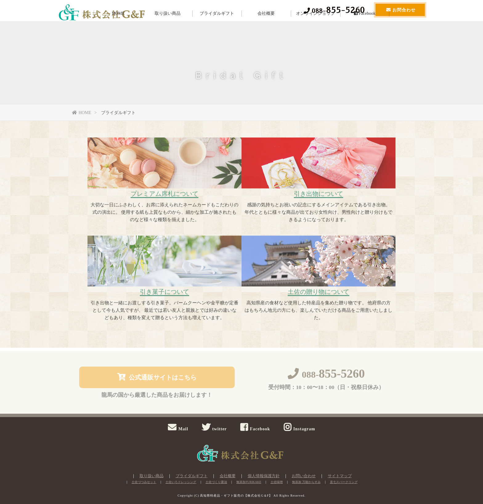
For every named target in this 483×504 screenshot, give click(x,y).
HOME (118, 32)
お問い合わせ (304, 475)
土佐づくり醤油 (216, 482)
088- (326, 376)
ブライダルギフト (217, 32)
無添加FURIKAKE (248, 482)
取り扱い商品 (168, 32)
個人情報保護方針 (264, 475)
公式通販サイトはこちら (157, 378)
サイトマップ (340, 475)
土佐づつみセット (144, 482)
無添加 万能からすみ (306, 482)
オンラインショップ (315, 32)
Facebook (364, 32)
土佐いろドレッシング (180, 482)
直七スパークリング (344, 482)
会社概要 (266, 32)
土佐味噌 (276, 482)
